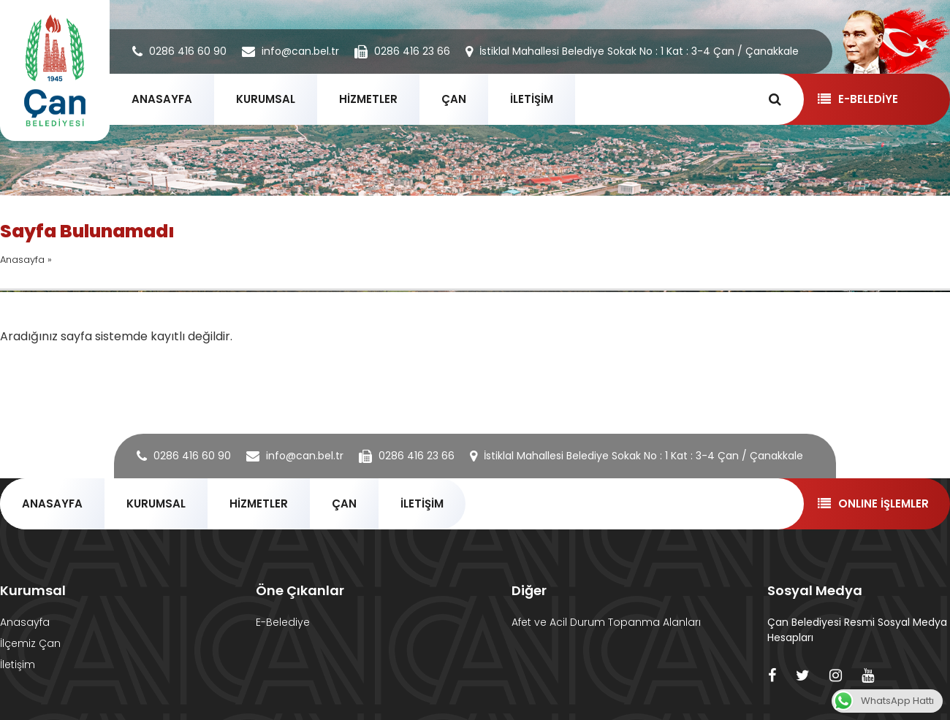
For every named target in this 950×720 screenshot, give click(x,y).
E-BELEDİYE (857, 99)
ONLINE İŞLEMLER (873, 503)
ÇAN (453, 99)
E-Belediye (283, 622)
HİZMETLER (368, 99)
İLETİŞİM (531, 99)
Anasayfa (22, 260)
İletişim (17, 664)
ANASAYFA (162, 99)
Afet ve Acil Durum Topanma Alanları (606, 622)
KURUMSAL (265, 99)
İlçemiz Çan (30, 643)
